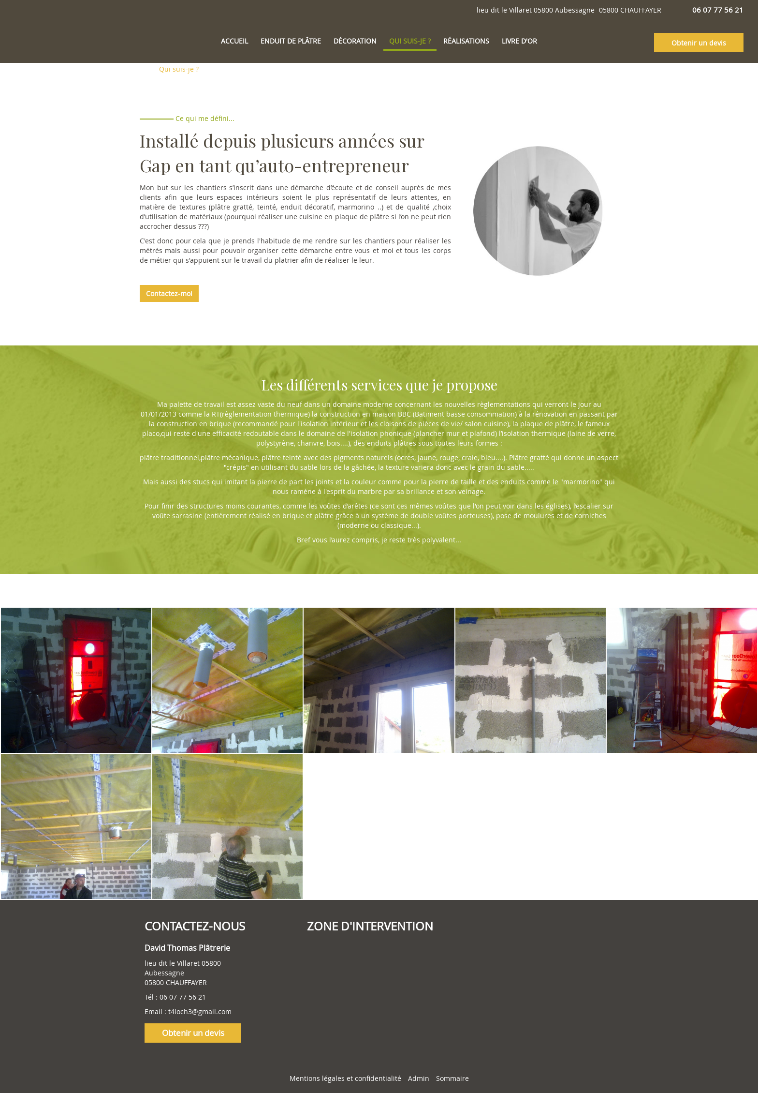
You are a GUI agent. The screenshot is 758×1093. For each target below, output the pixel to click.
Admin (418, 1078)
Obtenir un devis (698, 42)
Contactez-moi (169, 293)
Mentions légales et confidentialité (345, 1078)
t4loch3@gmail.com (200, 1011)
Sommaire (452, 1078)
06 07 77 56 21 (183, 997)
